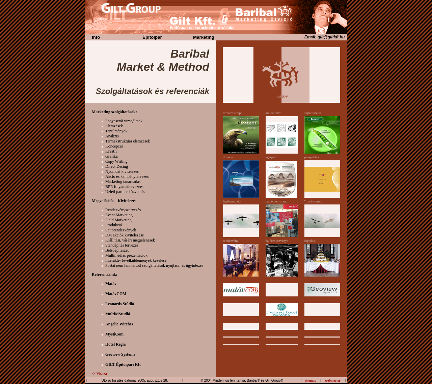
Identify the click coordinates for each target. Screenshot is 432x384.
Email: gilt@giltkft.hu (325, 37)
